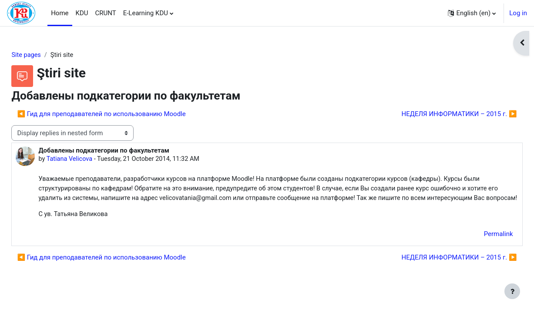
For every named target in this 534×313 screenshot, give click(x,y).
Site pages (46, 55)
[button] (472, 13)
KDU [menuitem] (82, 13)
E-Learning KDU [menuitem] (145, 13)
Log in (518, 13)
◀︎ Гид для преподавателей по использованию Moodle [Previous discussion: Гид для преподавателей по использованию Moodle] (121, 114)
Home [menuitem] (59, 13)
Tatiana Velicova (90, 160)
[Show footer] (512, 291)
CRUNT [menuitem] (105, 13)
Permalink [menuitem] (479, 246)
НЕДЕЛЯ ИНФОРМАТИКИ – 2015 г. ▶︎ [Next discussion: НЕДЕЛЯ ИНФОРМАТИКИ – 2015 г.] (439, 114)
